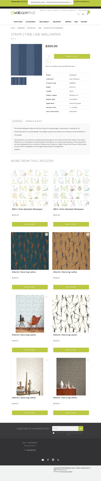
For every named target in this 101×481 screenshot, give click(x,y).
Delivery (84, 22)
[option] (26, 60)
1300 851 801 (84, 10)
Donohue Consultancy (66, 471)
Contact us (56, 10)
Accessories (31, 22)
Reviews (34, 121)
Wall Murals (44, 22)
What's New (18, 22)
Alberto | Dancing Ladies (24, 272)
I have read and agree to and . (68, 433)
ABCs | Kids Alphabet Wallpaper (27, 209)
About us (43, 10)
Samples (68, 22)
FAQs (76, 22)
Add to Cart (72, 56)
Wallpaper (57, 22)
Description (17, 121)
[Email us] (43, 460)
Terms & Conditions (68, 10)
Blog (49, 10)
